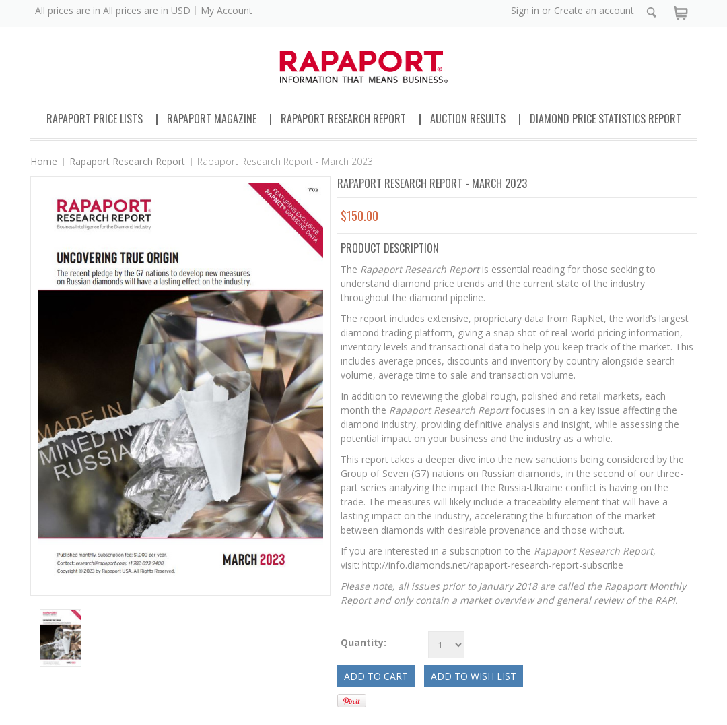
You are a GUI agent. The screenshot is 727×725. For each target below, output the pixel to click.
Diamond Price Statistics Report (605, 119)
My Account (226, 10)
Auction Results (468, 119)
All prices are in (147, 10)
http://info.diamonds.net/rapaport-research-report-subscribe (492, 565)
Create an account (594, 10)
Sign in (525, 10)
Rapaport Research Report (343, 119)
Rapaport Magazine (211, 119)
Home (43, 161)
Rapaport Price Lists (94, 119)
